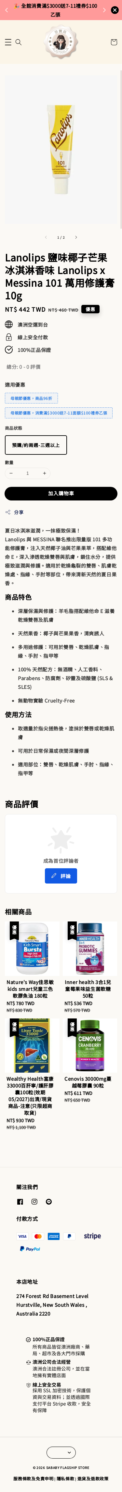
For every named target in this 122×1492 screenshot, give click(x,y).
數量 (9, 462)
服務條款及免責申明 (33, 1478)
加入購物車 (61, 493)
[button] (8, 42)
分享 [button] (14, 512)
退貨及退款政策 (93, 1478)
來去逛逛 (57, 14)
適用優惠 (15, 384)
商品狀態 (13, 428)
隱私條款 (66, 1478)
